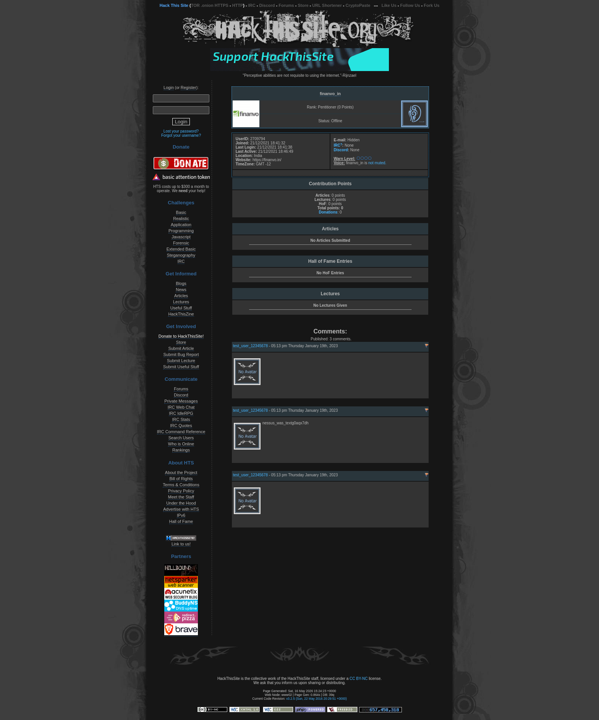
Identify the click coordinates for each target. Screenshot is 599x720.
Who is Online (181, 444)
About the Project (181, 472)
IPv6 (181, 515)
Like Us (389, 5)
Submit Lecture (181, 360)
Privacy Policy (181, 491)
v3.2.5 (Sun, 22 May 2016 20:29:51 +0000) (316, 699)
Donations (328, 212)
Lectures (181, 301)
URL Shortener (327, 5)
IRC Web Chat (181, 407)
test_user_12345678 (250, 346)
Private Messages (181, 401)
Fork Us (431, 5)
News (181, 289)
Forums (286, 5)
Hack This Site (174, 5)
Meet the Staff (181, 497)
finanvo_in (330, 93)
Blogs (181, 283)
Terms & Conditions (181, 484)
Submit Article (181, 348)
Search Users (181, 437)
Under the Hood (181, 503)
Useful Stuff (181, 308)
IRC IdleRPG (181, 413)
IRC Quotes (181, 425)
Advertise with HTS (181, 509)
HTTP (237, 5)
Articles (181, 295)
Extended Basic (181, 249)
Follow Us (410, 5)
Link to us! (181, 544)
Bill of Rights (181, 478)
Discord (267, 5)
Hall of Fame (181, 521)
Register (188, 87)
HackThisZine (181, 314)
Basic (181, 212)
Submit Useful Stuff (181, 366)
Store (303, 5)
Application (181, 224)
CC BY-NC (358, 678)
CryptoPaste (358, 5)
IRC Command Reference (181, 431)
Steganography (181, 255)
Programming (181, 230)
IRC (252, 5)
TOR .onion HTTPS (209, 5)
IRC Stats (181, 419)
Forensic (181, 243)
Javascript (181, 237)
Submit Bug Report (181, 354)
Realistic (181, 218)
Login (169, 87)
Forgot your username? (181, 135)
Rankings (181, 450)
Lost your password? (181, 131)
